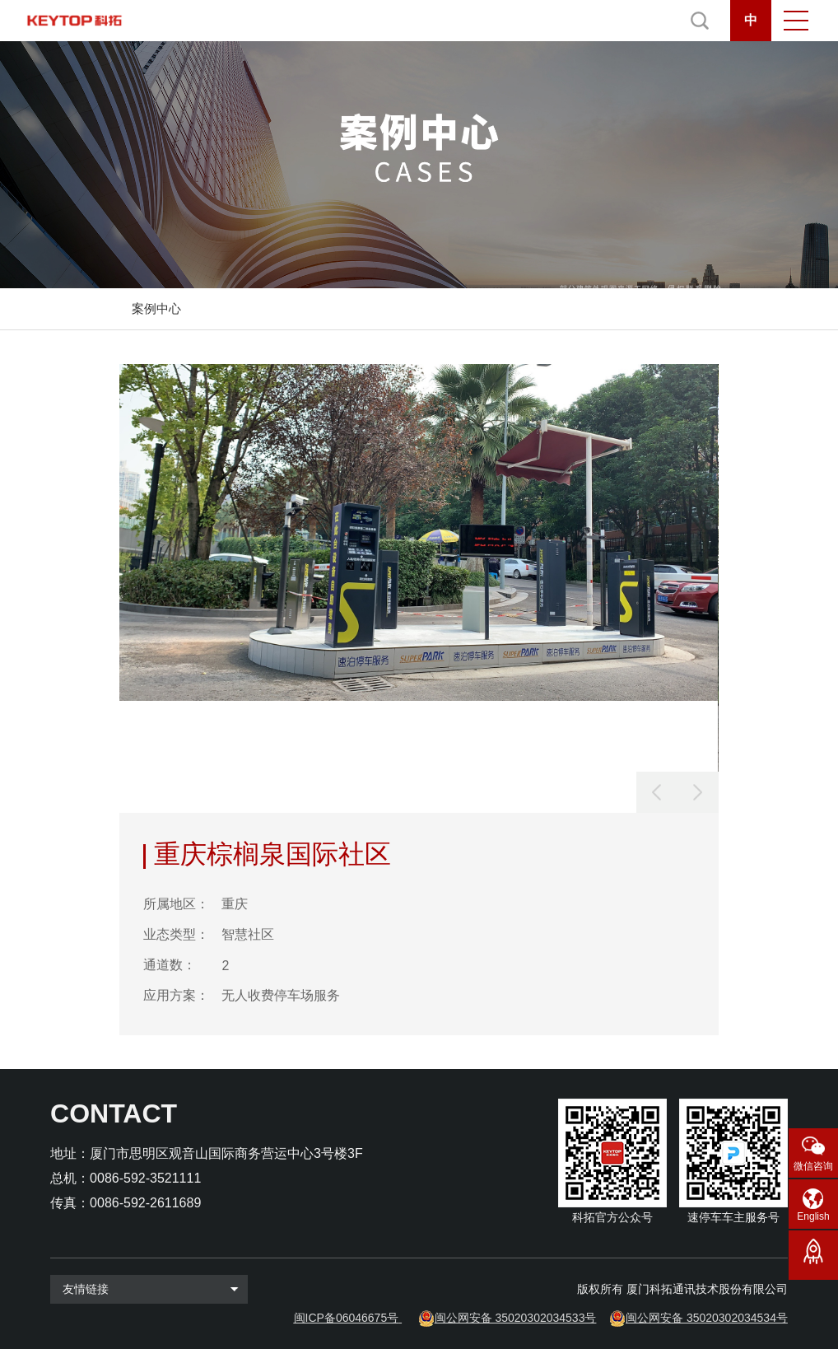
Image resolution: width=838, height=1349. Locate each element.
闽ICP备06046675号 (346, 1317)
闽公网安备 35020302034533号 (516, 1317)
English (813, 1216)
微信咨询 (813, 1166)
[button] (698, 792)
